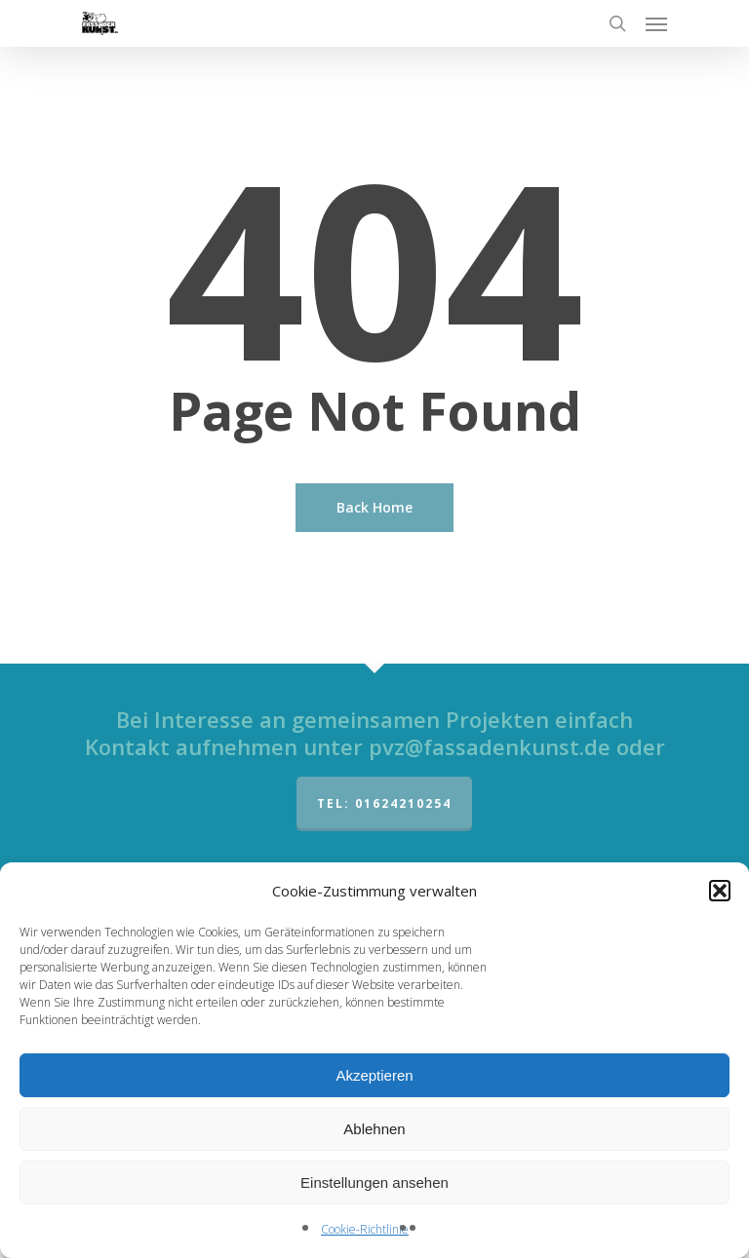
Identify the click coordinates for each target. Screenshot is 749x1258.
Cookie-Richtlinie (365, 1229)
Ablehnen (374, 1129)
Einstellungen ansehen (374, 1182)
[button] (719, 890)
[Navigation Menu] (656, 23)
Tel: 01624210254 (384, 803)
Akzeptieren (374, 1075)
